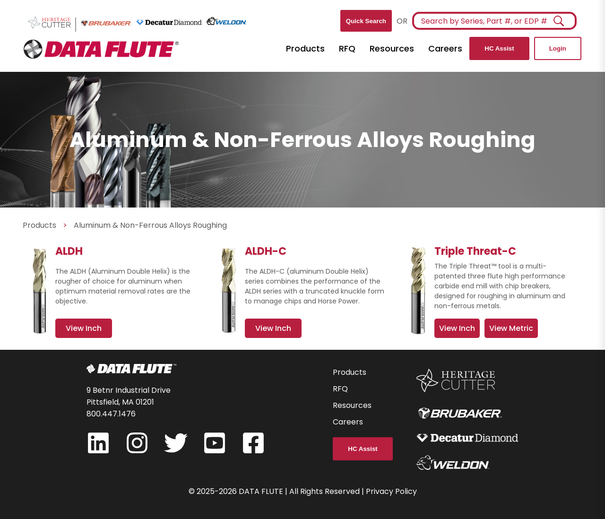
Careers (445, 48)
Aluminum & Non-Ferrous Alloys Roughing (150, 225)
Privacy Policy (391, 491)
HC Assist (499, 48)
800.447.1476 (111, 413)
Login (557, 48)
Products (305, 48)
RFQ (347, 48)
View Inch (457, 328)
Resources (392, 48)
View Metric (511, 328)
